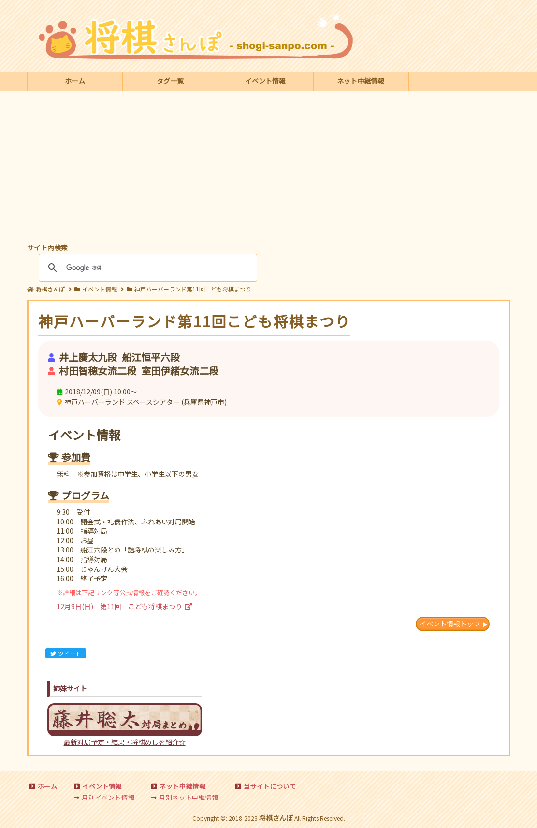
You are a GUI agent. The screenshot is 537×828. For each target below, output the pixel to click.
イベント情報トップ (450, 623)
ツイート (65, 653)
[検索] (146, 268)
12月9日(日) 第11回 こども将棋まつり (119, 606)
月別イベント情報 (108, 797)
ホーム (75, 81)
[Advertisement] (268, 168)
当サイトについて (270, 786)
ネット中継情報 (360, 81)
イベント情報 (265, 81)
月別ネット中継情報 (188, 797)
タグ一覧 (170, 81)
